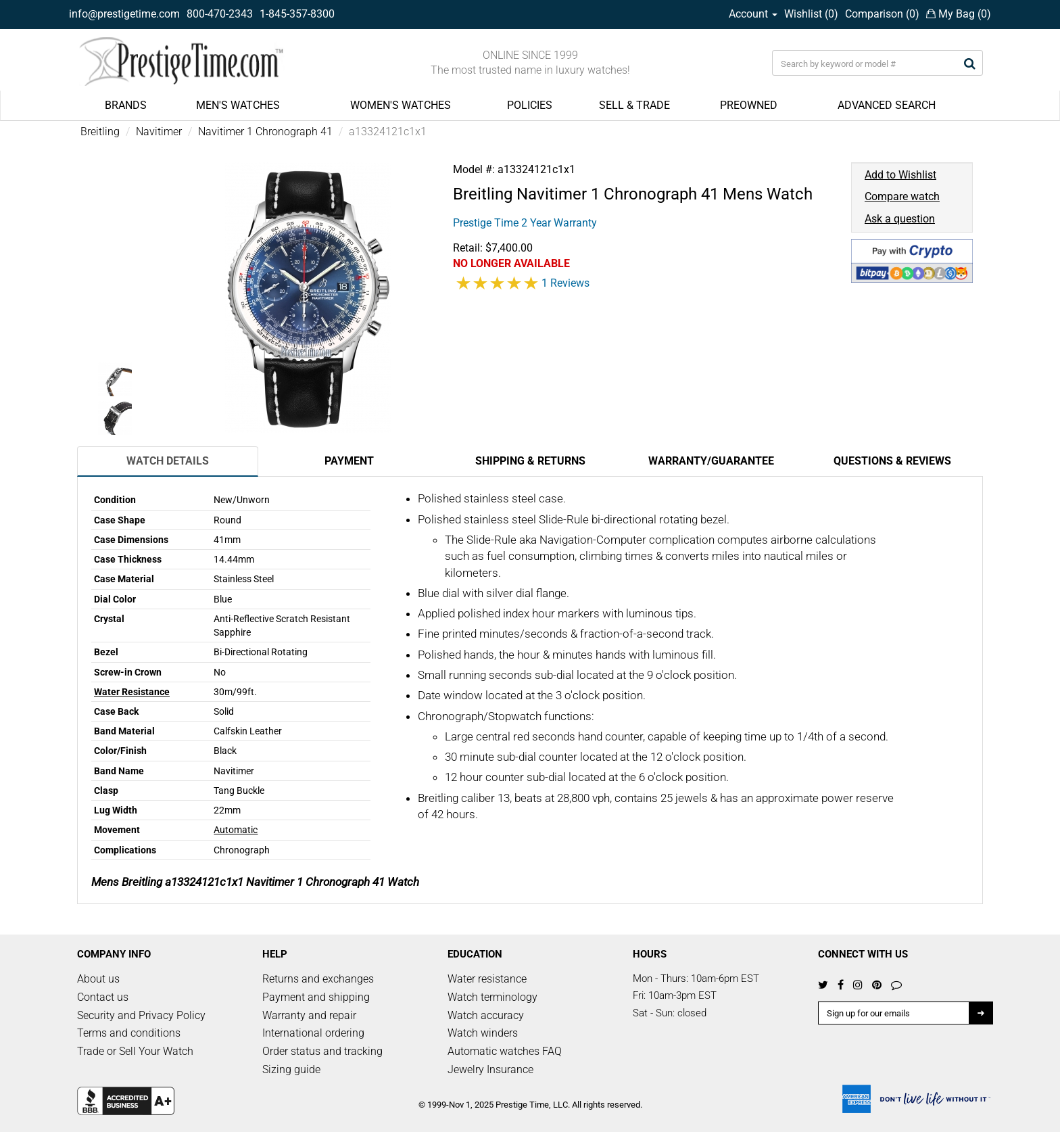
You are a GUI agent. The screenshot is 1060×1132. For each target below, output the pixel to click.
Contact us (102, 997)
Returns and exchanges (318, 978)
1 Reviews (565, 283)
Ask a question (900, 218)
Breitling (100, 131)
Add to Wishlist (900, 174)
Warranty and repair (309, 1015)
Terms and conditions (128, 1033)
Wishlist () (811, 13)
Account (753, 13)
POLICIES (529, 105)
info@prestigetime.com (124, 13)
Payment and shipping (316, 997)
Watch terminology (492, 997)
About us (98, 978)
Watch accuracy (486, 1015)
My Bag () (958, 13)
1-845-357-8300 (297, 13)
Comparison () (882, 13)
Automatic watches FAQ (505, 1051)
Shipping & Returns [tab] (530, 460)
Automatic (236, 829)
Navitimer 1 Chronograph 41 (265, 131)
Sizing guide (291, 1069)
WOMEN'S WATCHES (400, 105)
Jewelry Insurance (490, 1069)
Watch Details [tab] (167, 460)
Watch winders (483, 1033)
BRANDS (126, 105)
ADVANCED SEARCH (887, 105)
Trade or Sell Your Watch (135, 1051)
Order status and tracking (322, 1051)
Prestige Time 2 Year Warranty (525, 222)
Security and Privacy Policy (141, 1015)
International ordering (313, 1033)
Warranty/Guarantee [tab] (711, 460)
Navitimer (159, 131)
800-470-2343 (220, 13)
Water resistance (487, 978)
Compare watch (902, 196)
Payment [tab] (349, 460)
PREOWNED (748, 105)
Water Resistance (132, 691)
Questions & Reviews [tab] (892, 460)
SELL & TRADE (634, 105)
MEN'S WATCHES (238, 105)
